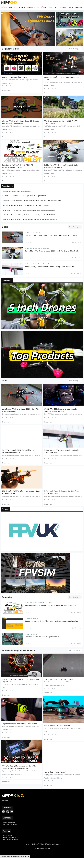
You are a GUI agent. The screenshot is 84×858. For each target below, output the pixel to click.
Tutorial (63, 7)
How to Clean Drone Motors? (55, 772)
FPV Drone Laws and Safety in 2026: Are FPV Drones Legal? (22, 205)
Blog (56, 7)
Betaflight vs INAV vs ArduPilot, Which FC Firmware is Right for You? (24, 215)
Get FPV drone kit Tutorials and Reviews (47, 844)
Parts (32, 232)
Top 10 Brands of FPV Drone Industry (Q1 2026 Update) (20, 196)
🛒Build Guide (33, 7)
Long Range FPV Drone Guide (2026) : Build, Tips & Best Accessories (25, 210)
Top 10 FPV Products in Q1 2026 (14, 77)
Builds (70, 7)
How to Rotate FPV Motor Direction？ (58, 726)
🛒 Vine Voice (19, 7)
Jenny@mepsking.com (10, 824)
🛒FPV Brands (46, 7)
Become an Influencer (9, 837)
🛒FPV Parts (6, 7)
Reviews (78, 7)
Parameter (41, 603)
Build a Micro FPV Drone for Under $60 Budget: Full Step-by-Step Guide (25, 219)
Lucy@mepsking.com (9, 822)
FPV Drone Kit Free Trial (10, 839)
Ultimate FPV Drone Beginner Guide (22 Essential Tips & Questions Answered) (27, 200)
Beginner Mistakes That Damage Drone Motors (19, 724)
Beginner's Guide (31, 248)
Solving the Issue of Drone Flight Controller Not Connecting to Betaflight (51, 621)
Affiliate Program (8, 835)
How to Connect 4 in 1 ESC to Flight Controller (42, 637)
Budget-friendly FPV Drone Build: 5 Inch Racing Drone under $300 (49, 267)
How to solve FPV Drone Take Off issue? (59, 679)
